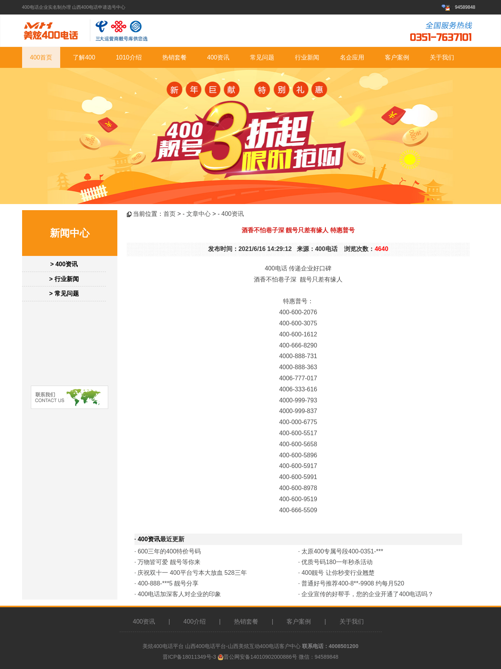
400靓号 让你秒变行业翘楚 (337, 572)
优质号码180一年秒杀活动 (337, 562)
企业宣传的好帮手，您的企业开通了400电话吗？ (367, 594)
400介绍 (194, 621)
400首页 (41, 57)
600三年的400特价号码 (169, 551)
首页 (169, 214)
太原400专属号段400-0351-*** (342, 551)
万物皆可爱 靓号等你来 (169, 562)
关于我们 (442, 57)
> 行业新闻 (64, 279)
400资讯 (218, 57)
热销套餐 (174, 57)
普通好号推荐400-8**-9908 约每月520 (352, 583)
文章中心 (198, 214)
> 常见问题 (64, 293)
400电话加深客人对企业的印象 (179, 594)
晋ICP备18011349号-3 (189, 657)
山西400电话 (200, 646)
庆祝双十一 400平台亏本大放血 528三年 (192, 572)
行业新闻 (307, 57)
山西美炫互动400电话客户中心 (264, 646)
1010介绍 (129, 57)
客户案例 (397, 57)
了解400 (84, 57)
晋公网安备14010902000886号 (260, 657)
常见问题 (262, 57)
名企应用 (352, 57)
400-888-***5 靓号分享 (168, 583)
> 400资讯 (64, 264)
